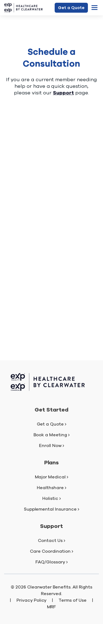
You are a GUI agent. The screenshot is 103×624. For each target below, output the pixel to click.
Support (63, 92)
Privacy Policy (31, 600)
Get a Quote (71, 7)
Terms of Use (73, 600)
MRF (51, 607)
